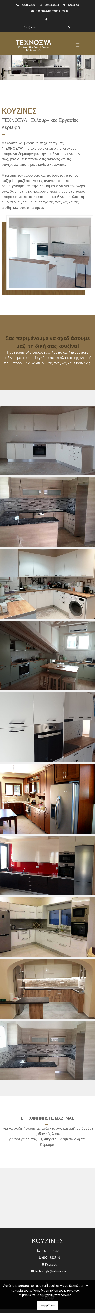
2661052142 (28, 4)
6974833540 (52, 4)
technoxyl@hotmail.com (52, 10)
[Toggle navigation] (78, 45)
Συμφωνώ (47, 1305)
